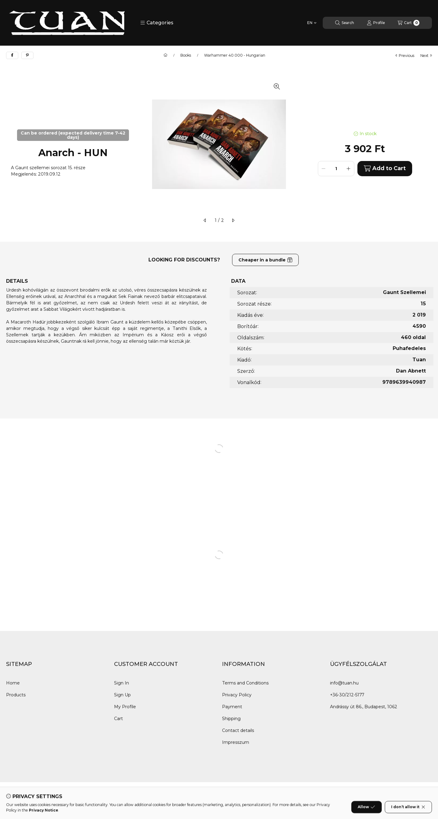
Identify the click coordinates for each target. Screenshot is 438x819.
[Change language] (312, 23)
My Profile (125, 706)
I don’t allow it (408, 811)
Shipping (231, 718)
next (426, 55)
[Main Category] (165, 55)
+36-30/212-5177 (347, 695)
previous (404, 55)
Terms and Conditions (245, 683)
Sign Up (122, 695)
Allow (366, 811)
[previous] (205, 220)
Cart (118, 718)
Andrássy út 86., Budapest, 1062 (363, 706)
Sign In (121, 683)
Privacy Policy (237, 695)
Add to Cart (385, 168)
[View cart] (408, 23)
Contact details (238, 730)
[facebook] (12, 55)
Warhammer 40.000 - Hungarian (234, 55)
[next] (233, 220)
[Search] (344, 23)
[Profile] (376, 23)
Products (16, 695)
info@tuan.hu (344, 683)
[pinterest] (27, 55)
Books (185, 55)
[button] (157, 23)
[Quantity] (336, 168)
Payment (232, 706)
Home (13, 683)
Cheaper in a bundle (265, 260)
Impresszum (235, 742)
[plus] (348, 168)
